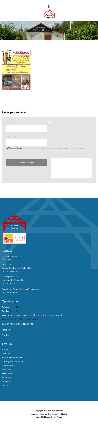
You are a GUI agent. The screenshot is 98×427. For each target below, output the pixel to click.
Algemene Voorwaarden (41, 414)
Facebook (6, 329)
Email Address (12, 136)
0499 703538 (12, 292)
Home (5, 349)
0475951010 (12, 283)
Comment (56, 155)
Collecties (6, 353)
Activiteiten (7, 373)
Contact (5, 385)
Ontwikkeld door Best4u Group (49, 417)
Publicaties (7, 369)
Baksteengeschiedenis (12, 357)
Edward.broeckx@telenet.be (26, 289)
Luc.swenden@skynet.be (13, 280)
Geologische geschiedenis (14, 361)
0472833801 (12, 271)
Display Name (12, 123)
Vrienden (6, 381)
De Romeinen (8, 365)
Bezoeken (6, 377)
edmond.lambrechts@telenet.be (17, 268)
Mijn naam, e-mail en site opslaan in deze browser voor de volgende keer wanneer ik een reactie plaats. (45, 148)
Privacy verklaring (59, 414)
